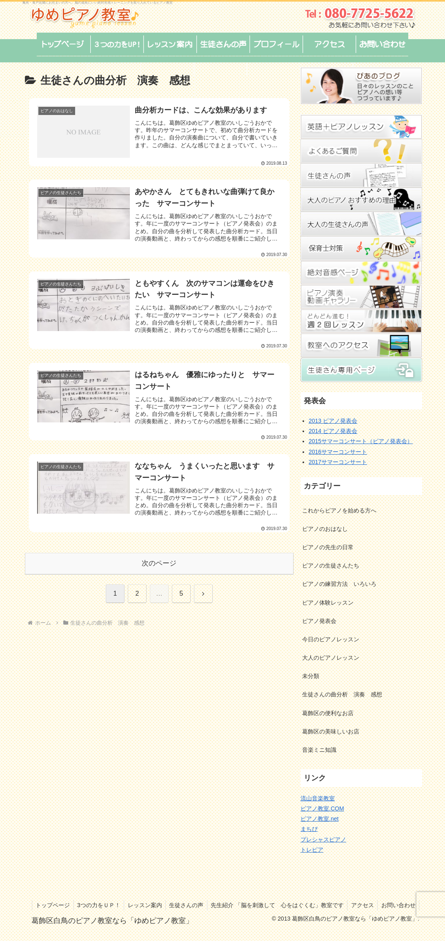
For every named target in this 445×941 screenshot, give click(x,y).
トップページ (87, 905)
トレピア (311, 849)
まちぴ (309, 829)
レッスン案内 (182, 905)
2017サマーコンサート (338, 462)
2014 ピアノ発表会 (333, 431)
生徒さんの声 (225, 905)
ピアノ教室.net (319, 818)
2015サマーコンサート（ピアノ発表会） (361, 441)
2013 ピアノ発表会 (333, 420)
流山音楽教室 (317, 798)
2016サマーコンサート (338, 451)
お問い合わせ (397, 915)
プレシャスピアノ (323, 839)
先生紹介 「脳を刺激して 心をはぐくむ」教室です (317, 905)
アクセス (403, 905)
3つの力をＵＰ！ (134, 905)
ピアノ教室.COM (322, 808)
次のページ (159, 562)
